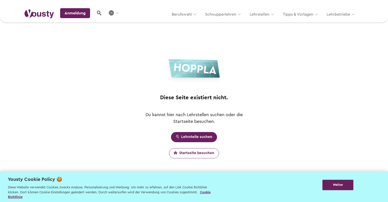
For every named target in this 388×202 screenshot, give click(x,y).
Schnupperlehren (157, 22)
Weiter (338, 186)
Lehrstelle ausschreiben (342, 5)
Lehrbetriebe (275, 22)
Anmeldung (320, 21)
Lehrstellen (196, 22)
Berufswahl (119, 22)
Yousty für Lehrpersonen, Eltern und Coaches (272, 5)
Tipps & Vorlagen (235, 22)
